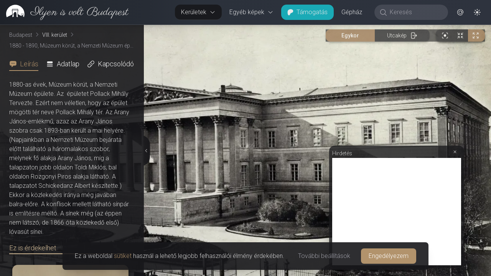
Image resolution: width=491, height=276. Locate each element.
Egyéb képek (251, 12)
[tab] (26, 64)
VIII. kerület (54, 35)
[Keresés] (415, 12)
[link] (64, 12)
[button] (460, 12)
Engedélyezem (389, 256)
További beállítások (324, 256)
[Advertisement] (396, 211)
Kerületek (198, 12)
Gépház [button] (351, 12)
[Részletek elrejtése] (145, 150)
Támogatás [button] (307, 12)
